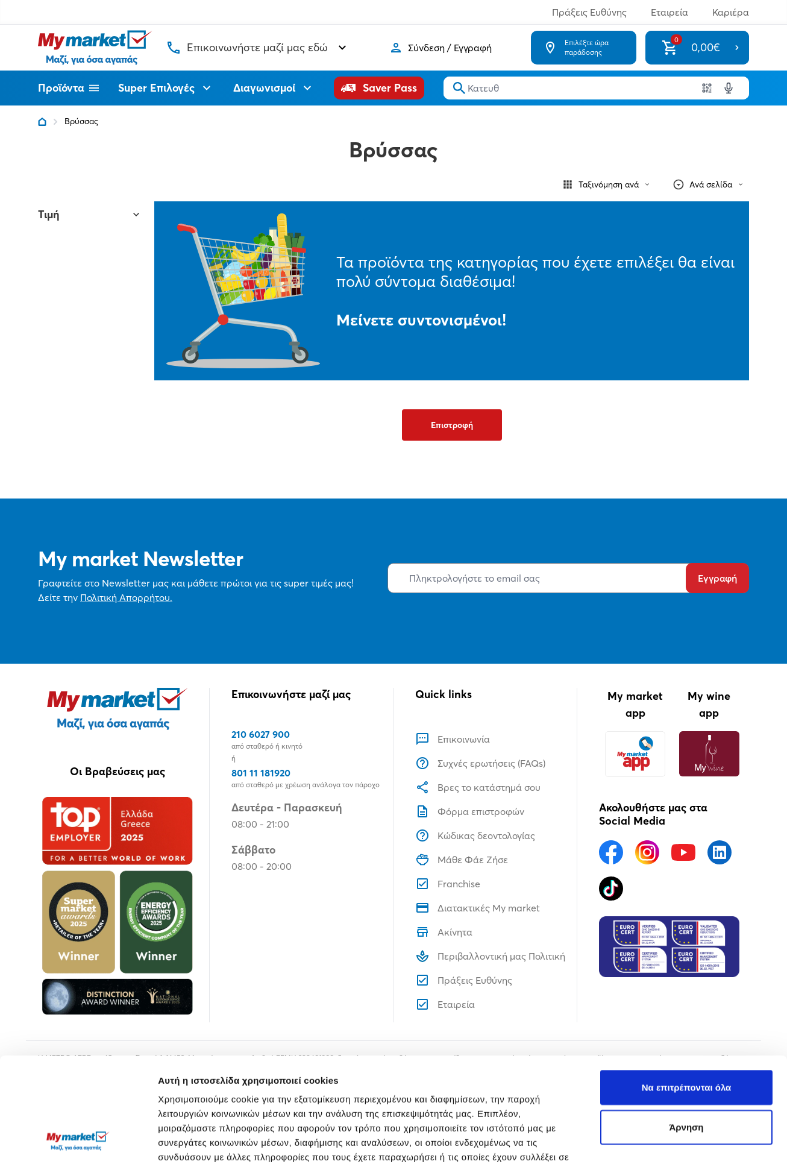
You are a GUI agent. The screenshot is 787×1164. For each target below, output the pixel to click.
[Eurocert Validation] (669, 947)
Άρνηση (686, 1029)
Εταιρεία (669, 12)
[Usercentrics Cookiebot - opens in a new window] (78, 1140)
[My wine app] (709, 753)
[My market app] (635, 753)
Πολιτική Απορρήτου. (126, 597)
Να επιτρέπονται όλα (687, 989)
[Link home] (42, 122)
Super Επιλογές (166, 88)
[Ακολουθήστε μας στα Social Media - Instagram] (647, 852)
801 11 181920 (260, 773)
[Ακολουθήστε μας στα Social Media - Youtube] (683, 852)
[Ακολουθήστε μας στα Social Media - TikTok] (611, 888)
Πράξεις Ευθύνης (589, 12)
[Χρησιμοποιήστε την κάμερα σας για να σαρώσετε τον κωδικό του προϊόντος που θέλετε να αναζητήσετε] (707, 88)
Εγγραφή (717, 578)
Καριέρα (730, 12)
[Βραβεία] (117, 905)
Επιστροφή (452, 425)
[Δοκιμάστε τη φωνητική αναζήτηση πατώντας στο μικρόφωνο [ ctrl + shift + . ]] (728, 88)
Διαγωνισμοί (274, 88)
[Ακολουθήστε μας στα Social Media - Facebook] (611, 852)
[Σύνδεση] (440, 47)
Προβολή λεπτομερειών (210, 1140)
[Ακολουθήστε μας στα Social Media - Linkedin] (719, 852)
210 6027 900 (260, 734)
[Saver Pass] (379, 88)
